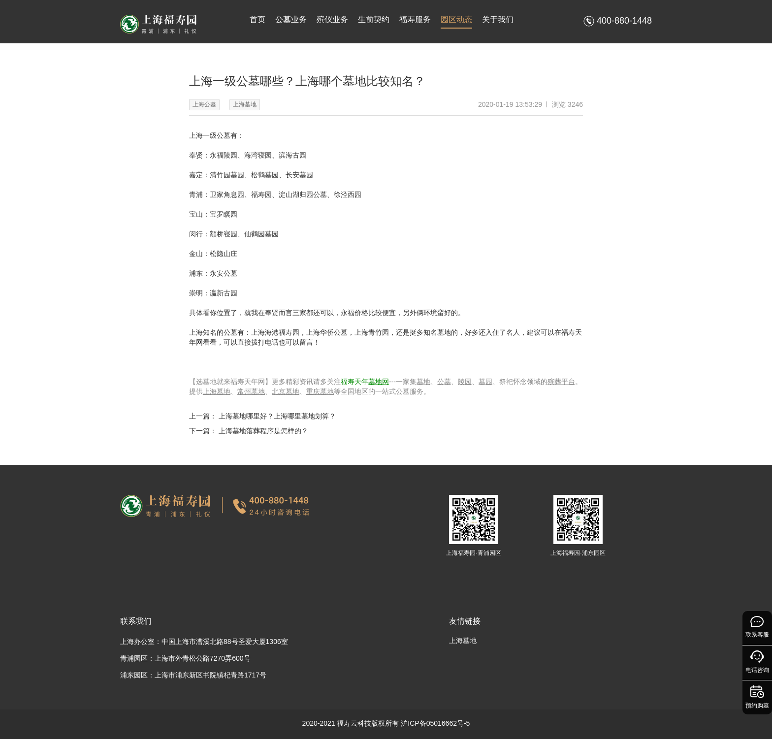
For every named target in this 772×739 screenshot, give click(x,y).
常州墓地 (251, 391)
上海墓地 (216, 391)
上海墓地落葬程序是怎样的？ (263, 431)
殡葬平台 (561, 382)
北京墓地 (285, 391)
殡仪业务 (332, 19)
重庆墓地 (320, 391)
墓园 (485, 382)
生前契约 (373, 19)
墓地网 (378, 382)
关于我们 (498, 19)
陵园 (465, 382)
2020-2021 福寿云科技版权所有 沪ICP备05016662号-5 (386, 723)
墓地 (423, 382)
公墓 (444, 382)
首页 (257, 19)
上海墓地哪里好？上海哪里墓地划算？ (277, 416)
